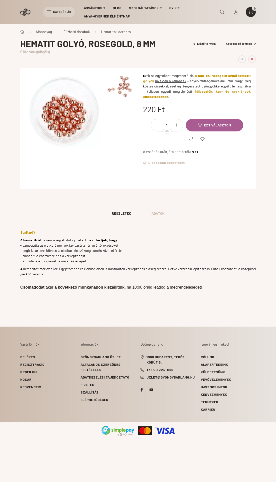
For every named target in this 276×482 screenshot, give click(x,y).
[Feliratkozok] (164, 162)
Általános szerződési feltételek (101, 367)
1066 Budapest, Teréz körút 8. (165, 359)
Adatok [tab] (158, 213)
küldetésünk (213, 372)
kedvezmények (214, 394)
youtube (151, 390)
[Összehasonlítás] (191, 139)
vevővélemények (216, 379)
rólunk (207, 357)
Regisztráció (32, 364)
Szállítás (89, 392)
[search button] (222, 12)
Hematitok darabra (116, 31)
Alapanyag (44, 31)
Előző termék (205, 43)
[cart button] (251, 12)
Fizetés (87, 385)
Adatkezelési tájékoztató (104, 377)
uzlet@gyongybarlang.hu (170, 377)
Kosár (26, 379)
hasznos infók (214, 387)
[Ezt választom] (214, 125)
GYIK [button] (173, 8)
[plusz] (176, 125)
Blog (117, 8)
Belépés (27, 357)
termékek (209, 402)
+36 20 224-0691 (160, 370)
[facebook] (242, 59)
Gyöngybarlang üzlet (100, 357)
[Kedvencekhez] (203, 139)
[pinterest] (252, 59)
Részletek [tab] (121, 213)
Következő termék (241, 43)
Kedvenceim (30, 387)
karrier (208, 409)
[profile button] (236, 12)
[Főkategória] (22, 31)
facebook (141, 390)
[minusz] (157, 125)
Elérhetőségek (94, 400)
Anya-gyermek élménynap (107, 16)
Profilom (28, 372)
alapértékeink (214, 364)
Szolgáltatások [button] (144, 8)
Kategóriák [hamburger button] (59, 11)
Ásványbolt (94, 8)
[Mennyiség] (167, 125)
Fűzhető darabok (77, 31)
